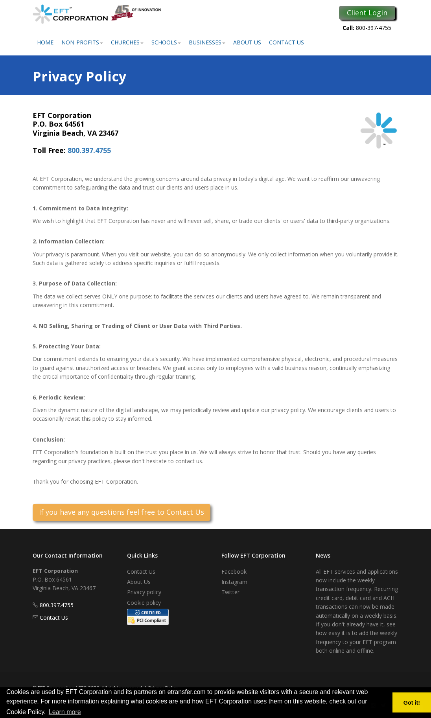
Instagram (234, 581)
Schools (166, 42)
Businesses (207, 42)
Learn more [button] (65, 712)
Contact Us (286, 42)
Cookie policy (144, 602)
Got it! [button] (411, 703)
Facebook (234, 571)
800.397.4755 (89, 150)
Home (45, 42)
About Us (247, 42)
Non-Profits (82, 42)
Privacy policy (144, 592)
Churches (127, 42)
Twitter (230, 592)
